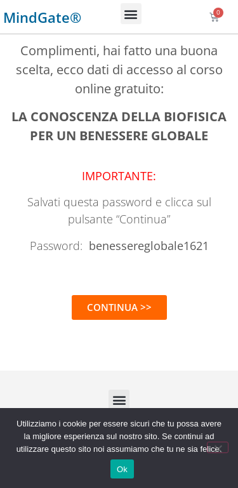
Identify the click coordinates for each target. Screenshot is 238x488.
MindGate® (42, 17)
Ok (122, 469)
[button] (131, 13)
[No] (217, 447)
